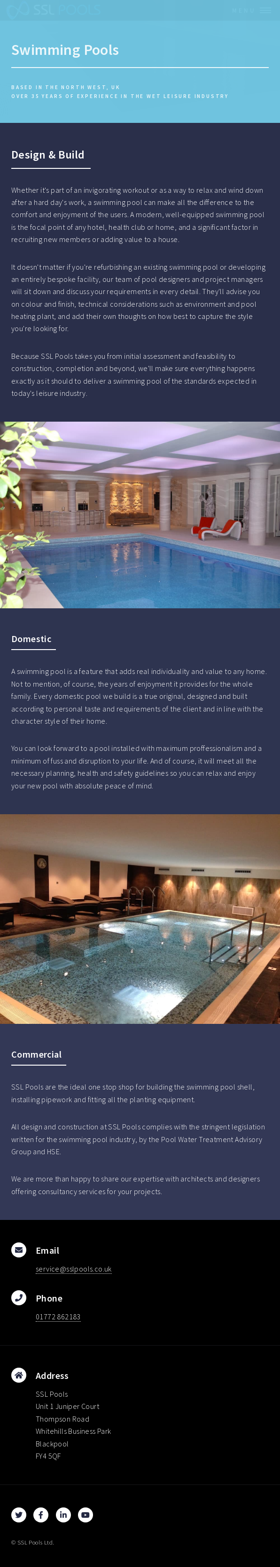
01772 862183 (58, 1316)
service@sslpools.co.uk (74, 1268)
